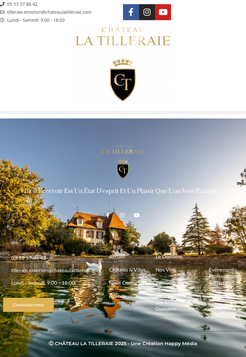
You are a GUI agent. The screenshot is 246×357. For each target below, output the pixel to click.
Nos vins (166, 269)
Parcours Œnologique (170, 286)
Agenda (117, 296)
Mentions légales (224, 310)
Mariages (219, 295)
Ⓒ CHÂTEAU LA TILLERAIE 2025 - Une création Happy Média (123, 343)
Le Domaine (169, 256)
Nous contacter (126, 283)
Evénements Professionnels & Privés (222, 275)
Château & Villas (127, 269)
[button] (123, 112)
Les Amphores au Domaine (175, 305)
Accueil (117, 256)
